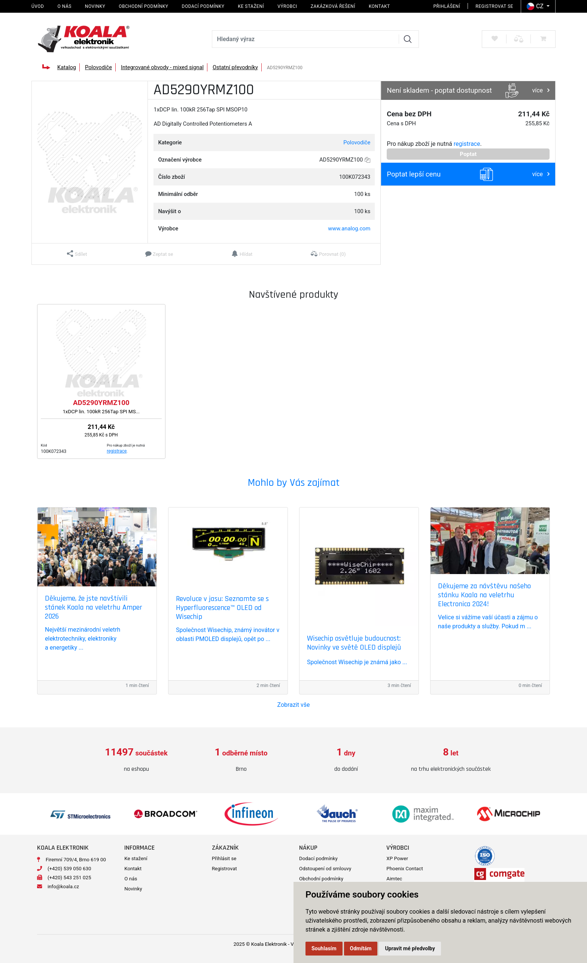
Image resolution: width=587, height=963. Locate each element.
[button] (77, 253)
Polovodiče (98, 67)
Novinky (95, 6)
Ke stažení (251, 6)
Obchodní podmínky (143, 6)
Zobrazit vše (293, 704)
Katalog (66, 67)
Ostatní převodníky (235, 67)
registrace (467, 143)
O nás (64, 6)
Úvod (37, 6)
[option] (136, 760)
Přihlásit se (224, 858)
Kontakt (379, 6)
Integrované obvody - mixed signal (162, 67)
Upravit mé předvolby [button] (410, 948)
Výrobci (287, 6)
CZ (536, 6)
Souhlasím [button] (324, 948)
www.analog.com (349, 228)
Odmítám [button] (361, 948)
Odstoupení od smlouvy (325, 868)
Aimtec (394, 878)
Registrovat (224, 868)
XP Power (397, 858)
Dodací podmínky (203, 6)
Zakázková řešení (333, 6)
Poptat (468, 154)
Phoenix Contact (404, 868)
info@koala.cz (63, 886)
